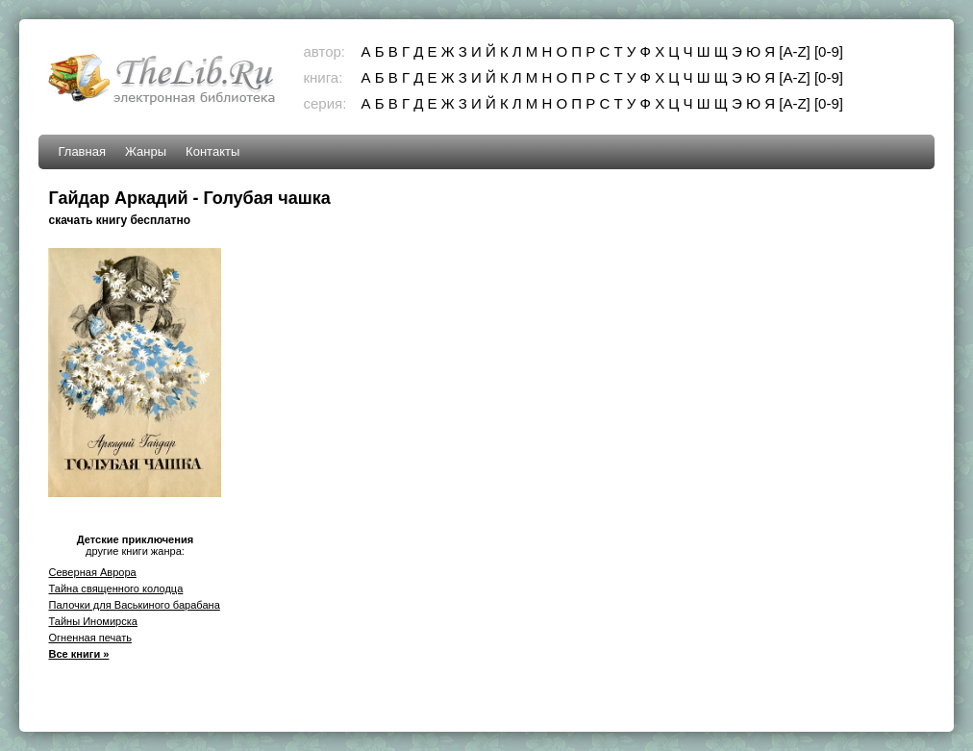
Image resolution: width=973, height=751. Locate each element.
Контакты (212, 151)
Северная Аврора (92, 572)
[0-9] (828, 51)
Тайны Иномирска (92, 621)
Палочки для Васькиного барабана (133, 605)
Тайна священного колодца (115, 588)
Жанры (145, 151)
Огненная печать (90, 637)
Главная (81, 151)
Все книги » (78, 654)
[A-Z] (795, 51)
